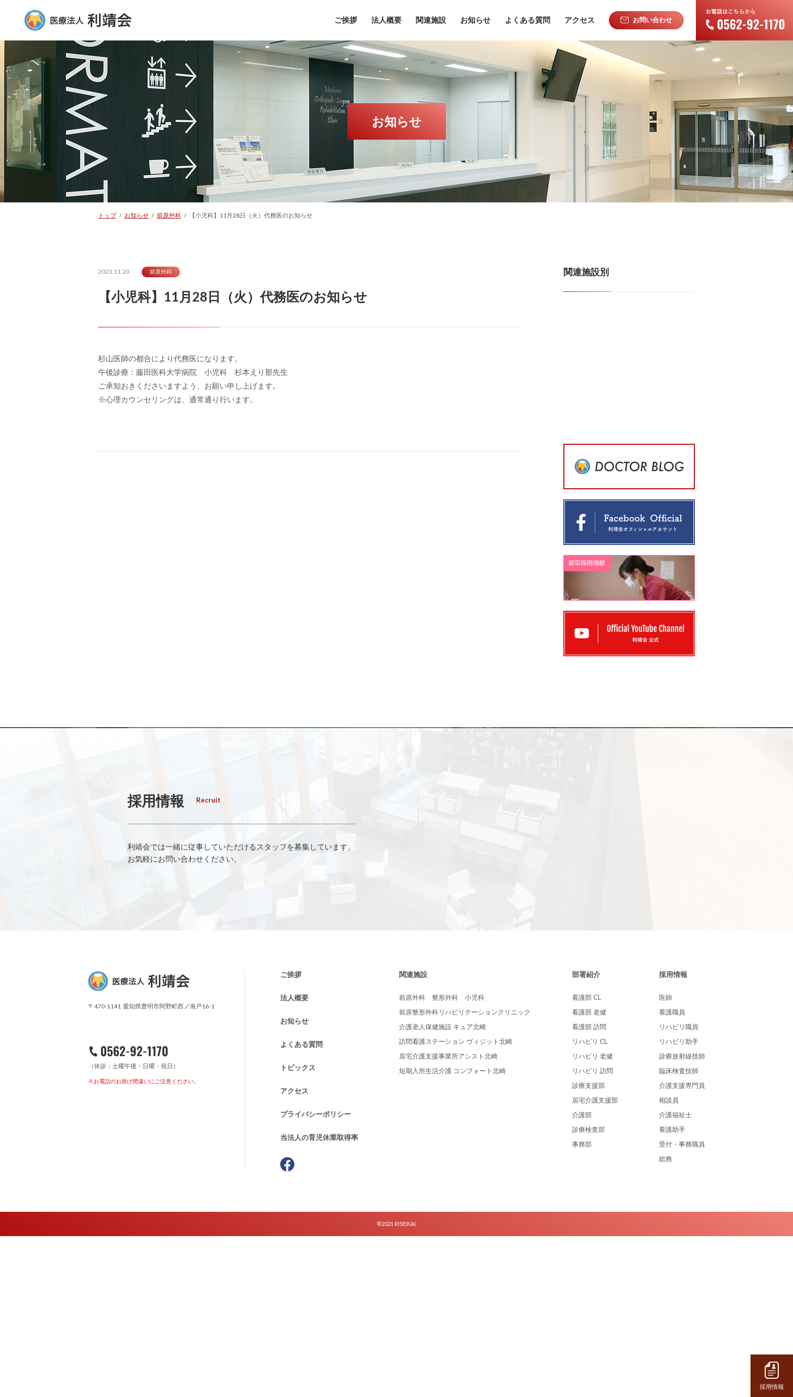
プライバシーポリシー (315, 1275)
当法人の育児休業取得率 (319, 1298)
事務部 (582, 1305)
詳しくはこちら (194, 1035)
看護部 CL (586, 1158)
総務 (665, 1320)
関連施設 (413, 1135)
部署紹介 (586, 1135)
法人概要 (294, 1158)
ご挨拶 (290, 1135)
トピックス (298, 1228)
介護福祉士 (675, 1276)
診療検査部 (588, 1290)
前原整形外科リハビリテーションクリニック (465, 1173)
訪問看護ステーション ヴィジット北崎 (455, 1202)
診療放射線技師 (682, 1217)
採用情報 (673, 1135)
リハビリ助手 (678, 1202)
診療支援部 (588, 1246)
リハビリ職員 (678, 1187)
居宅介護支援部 (595, 1261)
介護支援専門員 (682, 1246)
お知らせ (294, 1181)
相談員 (669, 1261)
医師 (665, 1158)
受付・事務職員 (682, 1305)
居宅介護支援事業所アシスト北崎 (448, 1217)
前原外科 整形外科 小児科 (441, 1158)
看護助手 (672, 1290)
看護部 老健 (589, 1173)
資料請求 (145, 1296)
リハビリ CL (589, 1202)
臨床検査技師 (678, 1231)
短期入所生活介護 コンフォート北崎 (452, 1231)
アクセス (294, 1251)
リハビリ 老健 (592, 1217)
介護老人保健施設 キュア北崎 (442, 1187)
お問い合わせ (142, 1270)
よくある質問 (301, 1205)
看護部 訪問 (589, 1187)
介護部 (582, 1276)
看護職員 (672, 1173)
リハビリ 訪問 (592, 1231)
